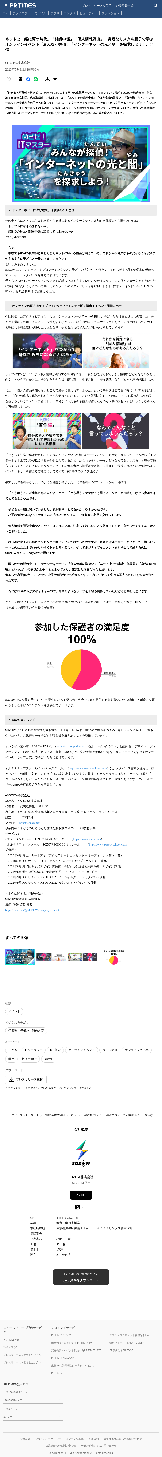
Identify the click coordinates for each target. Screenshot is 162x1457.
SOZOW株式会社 (55, 1115)
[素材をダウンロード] (47, 79)
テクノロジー (21, 13)
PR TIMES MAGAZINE (63, 1358)
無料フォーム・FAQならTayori (126, 1343)
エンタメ (70, 13)
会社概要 (25, 1439)
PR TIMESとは (11, 1339)
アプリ (55, 13)
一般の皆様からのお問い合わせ (98, 1445)
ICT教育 (55, 1050)
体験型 (48, 1059)
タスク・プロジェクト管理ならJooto (130, 1335)
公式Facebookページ (15, 1392)
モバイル (40, 13)
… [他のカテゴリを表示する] (125, 12)
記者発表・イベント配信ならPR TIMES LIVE (76, 1350)
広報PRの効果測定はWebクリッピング (73, 1365)
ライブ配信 (110, 1050)
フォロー (81, 1195)
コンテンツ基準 (75, 1439)
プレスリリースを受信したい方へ (22, 1355)
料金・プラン (11, 1347)
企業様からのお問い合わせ (61, 1445)
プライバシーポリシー (48, 1439)
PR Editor (56, 1373)
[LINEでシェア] (35, 79)
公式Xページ (10, 1409)
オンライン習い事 (136, 1050)
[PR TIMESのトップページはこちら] (23, 5)
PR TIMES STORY (61, 1335)
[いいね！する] (8, 79)
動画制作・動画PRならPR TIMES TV (71, 1343)
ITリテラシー (33, 1050)
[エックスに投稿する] (20, 79)
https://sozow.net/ (29, 822)
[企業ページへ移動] (81, 1154)
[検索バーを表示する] (156, 5)
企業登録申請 (125, 6)
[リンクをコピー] (55, 79)
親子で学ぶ (29, 1059)
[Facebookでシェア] (28, 79)
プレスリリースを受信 (97, 6)
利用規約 (94, 1439)
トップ (10, 1115)
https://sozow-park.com (70, 746)
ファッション (110, 13)
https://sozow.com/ (67, 1217)
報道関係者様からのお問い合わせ (123, 1439)
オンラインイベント (81, 1050)
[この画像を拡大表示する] (20, 957)
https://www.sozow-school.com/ (88, 768)
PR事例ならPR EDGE (121, 1350)
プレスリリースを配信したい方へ (22, 1362)
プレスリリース (29, 1115)
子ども (12, 1050)
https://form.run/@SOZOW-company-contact (32, 910)
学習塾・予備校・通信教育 (26, 1030)
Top (5, 13)
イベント (14, 1011)
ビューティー (88, 13)
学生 (11, 1059)
